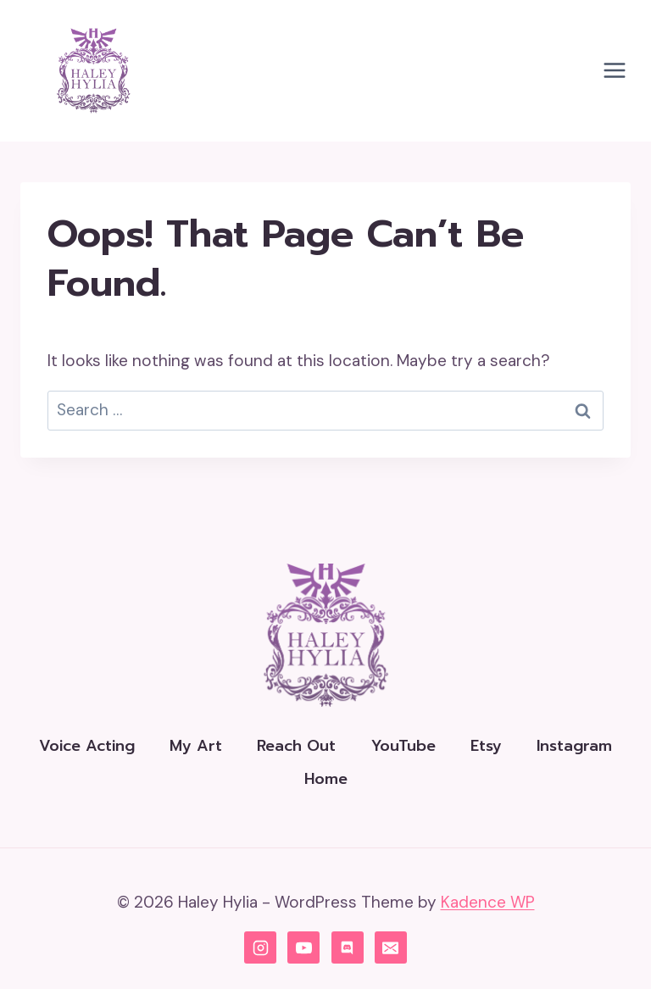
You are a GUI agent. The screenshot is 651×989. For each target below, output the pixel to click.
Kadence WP (488, 902)
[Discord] (347, 947)
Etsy (486, 746)
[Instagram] (260, 947)
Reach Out (296, 746)
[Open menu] (614, 70)
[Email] (391, 947)
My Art (196, 746)
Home (326, 779)
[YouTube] (303, 947)
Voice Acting (87, 746)
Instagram (574, 746)
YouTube (403, 746)
